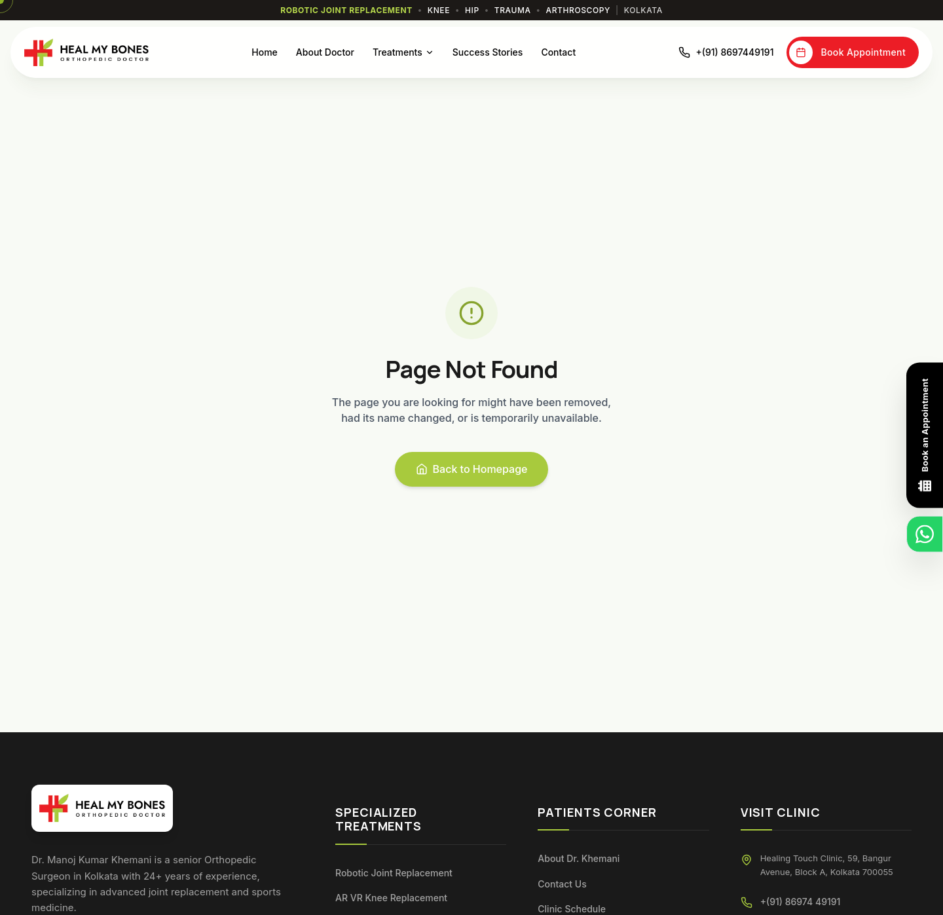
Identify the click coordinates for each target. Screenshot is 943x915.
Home (264, 52)
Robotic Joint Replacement (394, 872)
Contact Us (562, 883)
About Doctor (325, 52)
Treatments (403, 52)
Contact (558, 52)
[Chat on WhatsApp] (924, 534)
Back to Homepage (472, 469)
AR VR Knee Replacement (391, 897)
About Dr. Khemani (578, 858)
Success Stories (488, 52)
